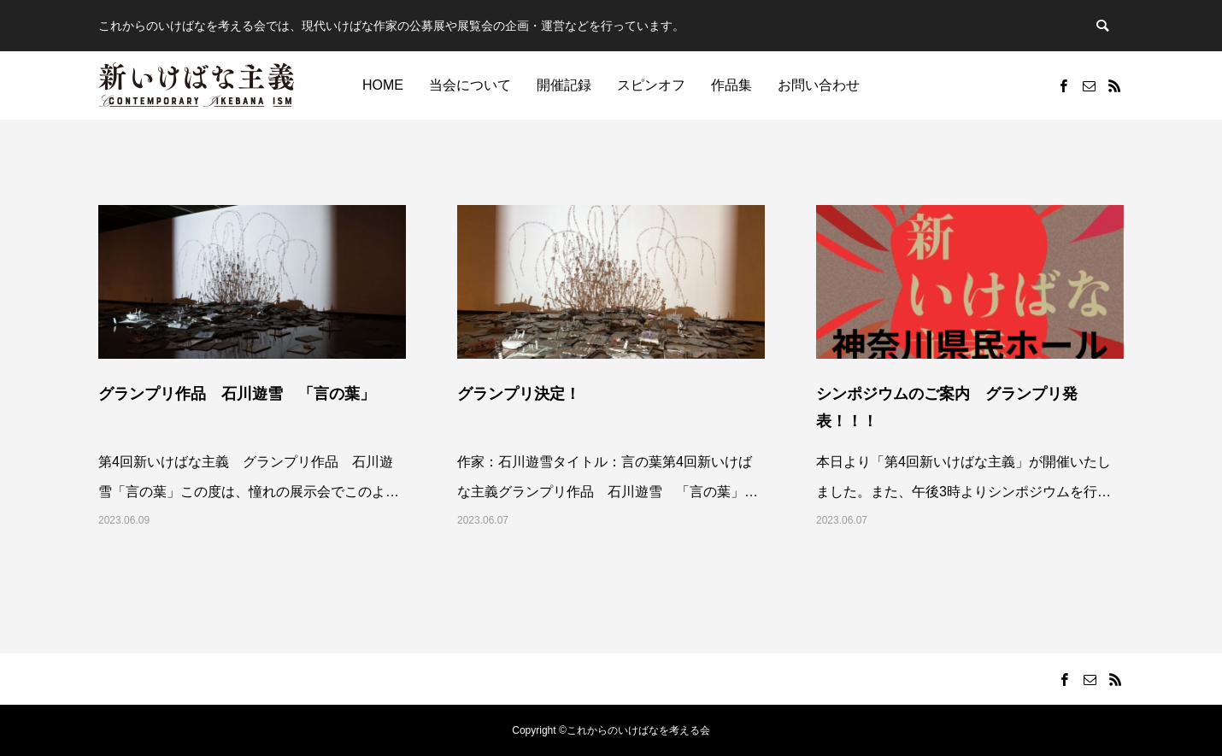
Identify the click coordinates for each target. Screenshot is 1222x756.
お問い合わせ (819, 85)
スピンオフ (651, 85)
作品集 (731, 85)
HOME (382, 85)
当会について (470, 85)
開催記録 (564, 85)
